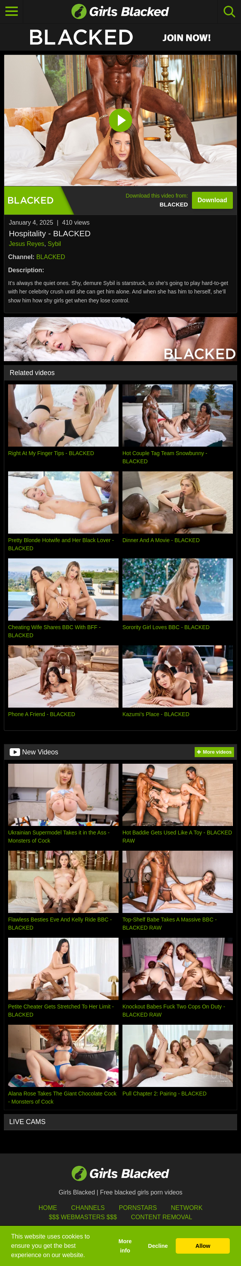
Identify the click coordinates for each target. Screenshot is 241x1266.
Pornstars (138, 1208)
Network (187, 1208)
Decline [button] (158, 1246)
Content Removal (161, 1217)
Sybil (54, 244)
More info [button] (125, 1246)
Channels (88, 1208)
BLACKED (50, 257)
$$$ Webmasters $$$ (83, 1217)
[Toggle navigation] (11, 11)
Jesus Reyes (26, 244)
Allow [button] (202, 1246)
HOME (48, 1208)
